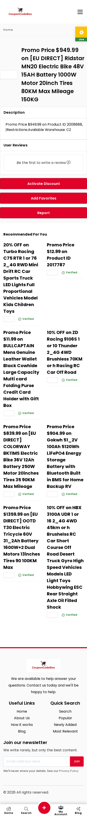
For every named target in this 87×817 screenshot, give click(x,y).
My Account (60, 810)
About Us (22, 718)
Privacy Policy (69, 771)
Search (65, 711)
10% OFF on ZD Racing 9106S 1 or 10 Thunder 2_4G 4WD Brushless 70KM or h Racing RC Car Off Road (64, 352)
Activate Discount (43, 183)
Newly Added (65, 724)
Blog (22, 731)
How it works (22, 724)
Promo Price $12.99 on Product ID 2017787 (60, 255)
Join (77, 761)
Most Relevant (65, 731)
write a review (53, 162)
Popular (65, 718)
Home (8, 30)
